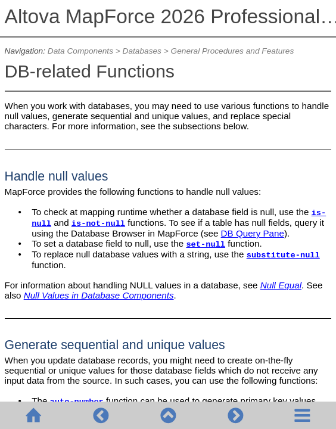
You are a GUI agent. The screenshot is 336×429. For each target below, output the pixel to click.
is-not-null (98, 223)
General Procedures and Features (232, 50)
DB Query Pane (252, 233)
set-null (205, 244)
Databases (142, 50)
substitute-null (283, 255)
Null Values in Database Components (99, 295)
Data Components (80, 50)
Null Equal (280, 285)
